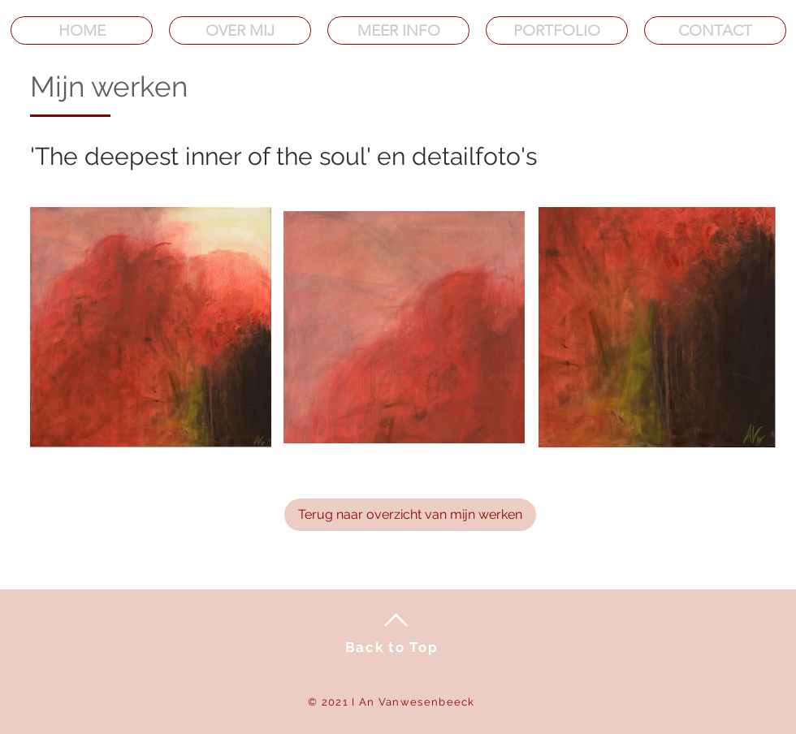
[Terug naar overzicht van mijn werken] (410, 515)
